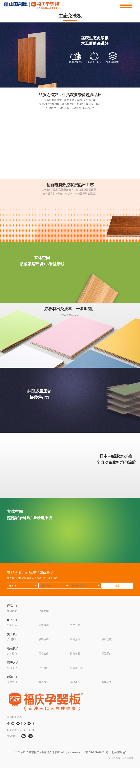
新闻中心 (12, 676)
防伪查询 (44, 625)
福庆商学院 (76, 667)
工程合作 (44, 653)
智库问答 (107, 681)
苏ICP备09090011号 (96, 752)
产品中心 (12, 605)
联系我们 (12, 648)
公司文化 (12, 667)
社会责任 (44, 667)
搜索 (117, 585)
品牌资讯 (12, 681)
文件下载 (75, 625)
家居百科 (44, 681)
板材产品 (12, 610)
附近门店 (12, 625)
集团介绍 (75, 639)
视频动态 (75, 681)
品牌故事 (44, 639)
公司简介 (12, 639)
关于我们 (12, 634)
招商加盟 (75, 653)
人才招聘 (12, 653)
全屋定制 (44, 610)
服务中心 (12, 619)
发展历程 (107, 639)
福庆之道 (12, 662)
